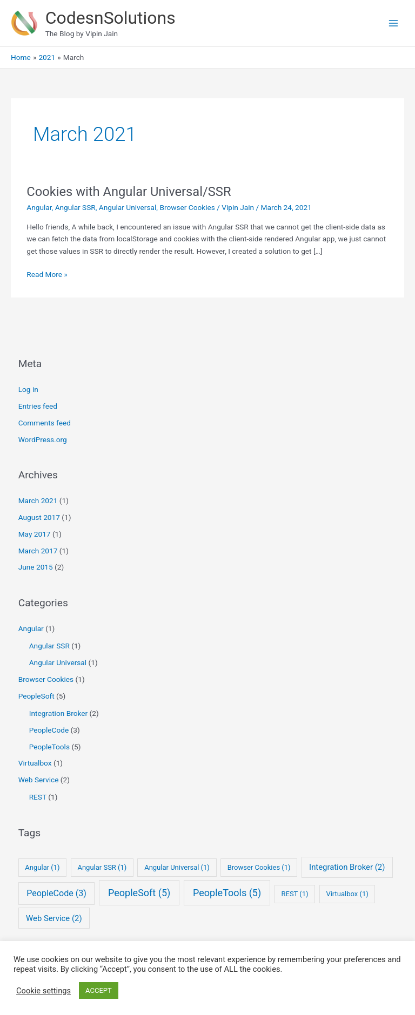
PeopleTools (49, 746)
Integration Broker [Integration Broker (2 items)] (347, 867)
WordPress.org (42, 439)
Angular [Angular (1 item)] (42, 867)
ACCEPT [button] (98, 990)
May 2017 (34, 534)
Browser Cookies (187, 207)
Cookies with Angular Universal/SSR (128, 191)
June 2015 (35, 567)
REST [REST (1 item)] (295, 894)
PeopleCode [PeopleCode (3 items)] (56, 893)
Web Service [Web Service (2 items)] (54, 918)
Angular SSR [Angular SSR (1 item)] (101, 867)
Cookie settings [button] (43, 991)
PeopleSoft (36, 696)
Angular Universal (127, 207)
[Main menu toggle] (394, 23)
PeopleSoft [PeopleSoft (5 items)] (139, 892)
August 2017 (39, 517)
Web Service (38, 779)
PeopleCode (49, 730)
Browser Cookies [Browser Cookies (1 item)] (259, 867)
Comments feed (44, 422)
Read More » (47, 274)
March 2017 (38, 550)
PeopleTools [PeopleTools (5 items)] (227, 892)
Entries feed (37, 406)
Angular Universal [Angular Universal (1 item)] (177, 867)
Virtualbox (35, 763)
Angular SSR (75, 207)
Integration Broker (58, 713)
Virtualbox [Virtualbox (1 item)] (347, 894)
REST (37, 797)
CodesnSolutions (110, 18)
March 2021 (38, 500)
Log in (28, 389)
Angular (38, 207)
